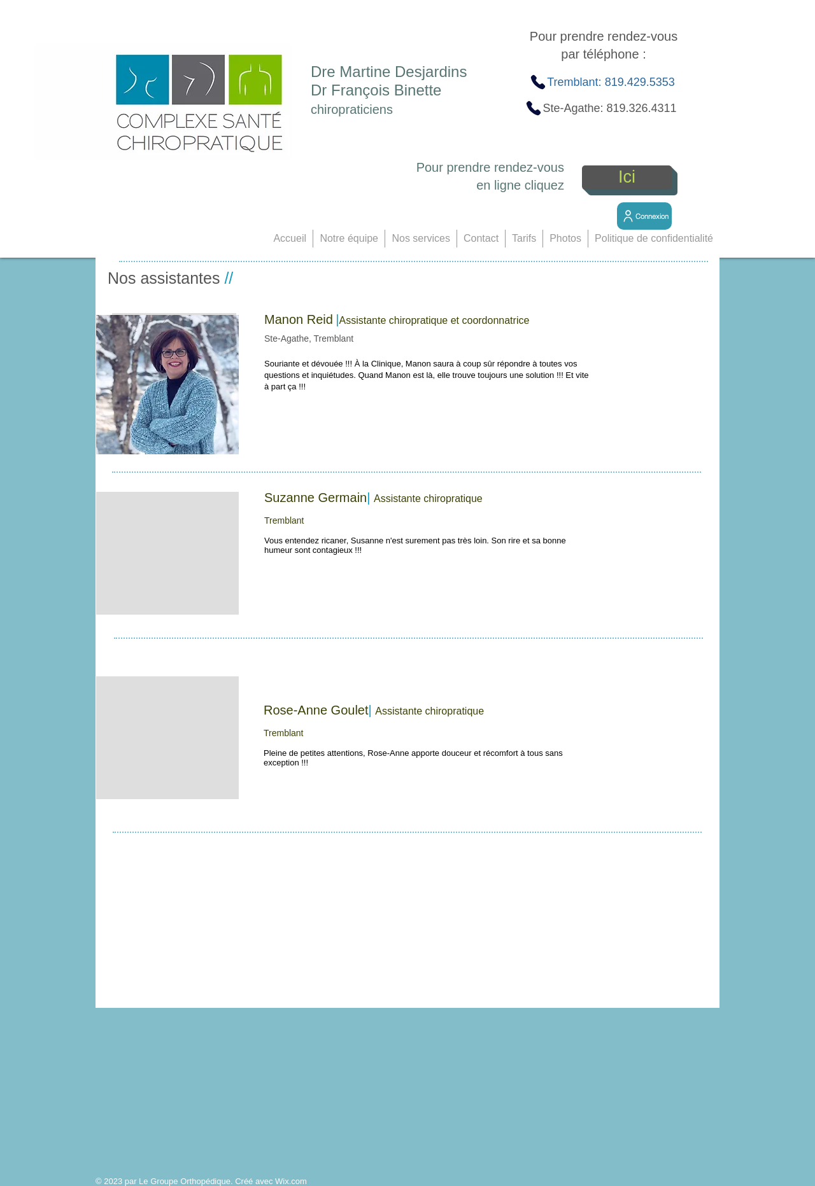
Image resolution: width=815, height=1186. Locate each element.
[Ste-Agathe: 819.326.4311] (601, 108)
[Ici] (627, 177)
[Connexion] (644, 216)
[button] (349, 239)
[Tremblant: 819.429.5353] (602, 82)
